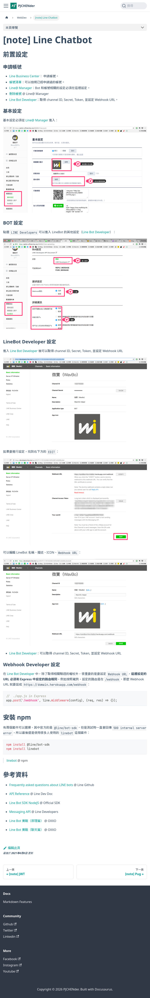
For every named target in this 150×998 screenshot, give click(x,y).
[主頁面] (6, 18)
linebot (12, 760)
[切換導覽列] (6, 6)
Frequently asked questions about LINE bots (41, 785)
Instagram (12, 965)
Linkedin (11, 936)
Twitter (10, 930)
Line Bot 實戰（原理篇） (26, 821)
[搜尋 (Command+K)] (134, 5)
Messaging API (20, 812)
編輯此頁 (11, 848)
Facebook (11, 959)
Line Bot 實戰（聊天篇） (26, 830)
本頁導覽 (12, 28)
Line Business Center (24, 76)
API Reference (19, 794)
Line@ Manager (20, 88)
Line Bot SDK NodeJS (24, 803)
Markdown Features (17, 902)
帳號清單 (15, 82)
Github (9, 924)
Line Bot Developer (23, 100)
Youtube (11, 971)
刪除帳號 (15, 94)
